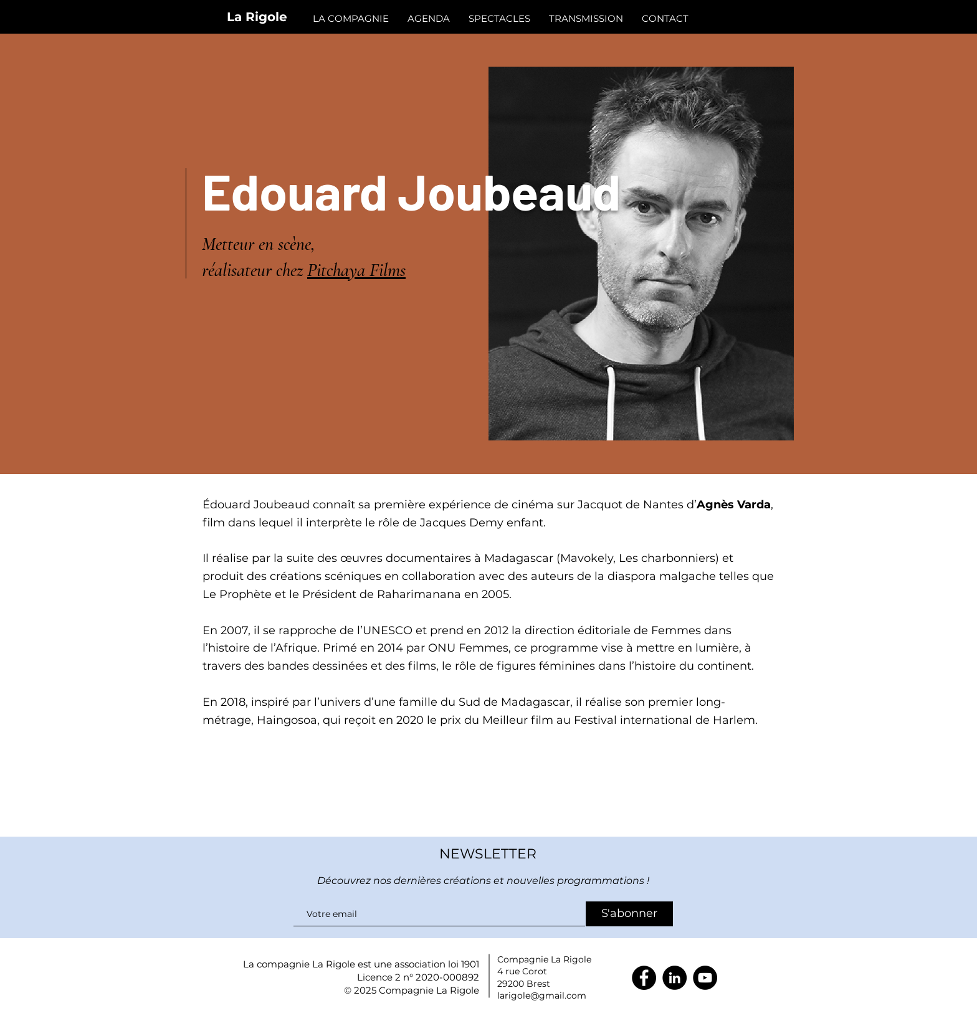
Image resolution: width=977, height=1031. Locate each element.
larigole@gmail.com (541, 995)
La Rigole (257, 16)
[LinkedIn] (674, 978)
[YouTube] (705, 978)
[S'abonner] (629, 913)
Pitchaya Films (356, 270)
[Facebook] (644, 978)
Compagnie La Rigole (429, 990)
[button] (665, 18)
